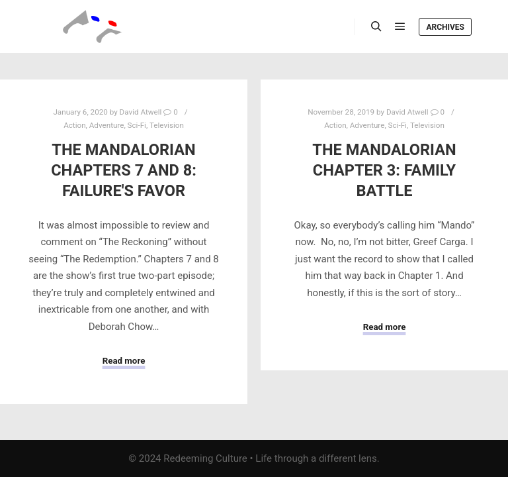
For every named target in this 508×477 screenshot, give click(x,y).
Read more (124, 361)
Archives (445, 27)
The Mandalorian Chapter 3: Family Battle (384, 169)
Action (74, 125)
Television (166, 125)
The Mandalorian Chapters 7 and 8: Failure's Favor (123, 169)
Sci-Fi (137, 125)
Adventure (106, 125)
